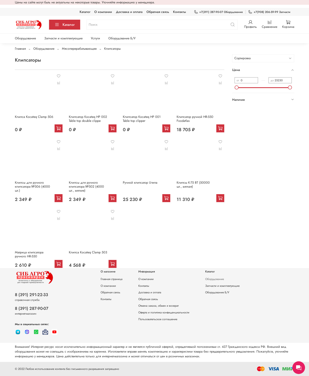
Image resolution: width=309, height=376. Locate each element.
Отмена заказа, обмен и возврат (158, 306)
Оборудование (25, 38)
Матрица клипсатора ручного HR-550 (29, 254)
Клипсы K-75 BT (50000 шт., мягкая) (193, 184)
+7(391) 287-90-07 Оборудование (218, 12)
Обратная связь (157, 12)
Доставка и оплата (129, 12)
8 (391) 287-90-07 (31, 308)
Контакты (179, 12)
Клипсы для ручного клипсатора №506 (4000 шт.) (32, 186)
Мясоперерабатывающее (79, 48)
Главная (20, 48)
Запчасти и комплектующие (63, 38)
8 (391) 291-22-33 (31, 295)
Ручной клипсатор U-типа (140, 182)
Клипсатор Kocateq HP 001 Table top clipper (142, 118)
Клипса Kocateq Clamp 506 (34, 116)
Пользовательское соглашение (157, 319)
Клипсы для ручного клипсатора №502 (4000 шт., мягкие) (86, 186)
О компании (103, 12)
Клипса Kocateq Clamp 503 (88, 252)
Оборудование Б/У (122, 38)
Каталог (85, 12)
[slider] (237, 87)
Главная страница (111, 279)
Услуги (95, 38)
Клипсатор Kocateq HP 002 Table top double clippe (88, 118)
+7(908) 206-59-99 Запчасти (269, 12)
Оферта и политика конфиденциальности (163, 312)
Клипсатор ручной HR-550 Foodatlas (195, 118)
